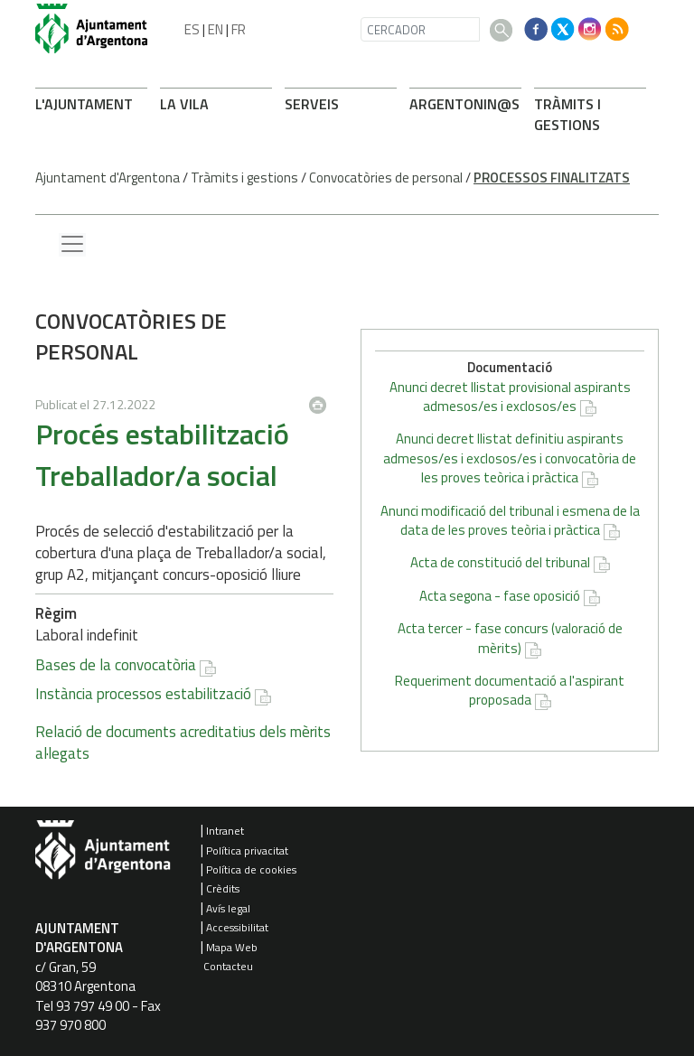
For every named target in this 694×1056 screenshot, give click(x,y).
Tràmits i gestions (244, 177)
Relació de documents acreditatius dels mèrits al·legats (183, 742)
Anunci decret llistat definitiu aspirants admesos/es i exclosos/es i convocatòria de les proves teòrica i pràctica (509, 458)
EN (215, 29)
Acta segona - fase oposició (499, 595)
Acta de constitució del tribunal (500, 562)
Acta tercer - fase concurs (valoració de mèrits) (510, 638)
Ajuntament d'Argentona (107, 177)
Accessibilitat (237, 927)
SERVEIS (312, 104)
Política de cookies (251, 869)
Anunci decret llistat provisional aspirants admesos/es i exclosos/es (510, 396)
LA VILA (184, 104)
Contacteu (228, 966)
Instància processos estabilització (143, 694)
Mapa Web (232, 947)
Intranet (225, 830)
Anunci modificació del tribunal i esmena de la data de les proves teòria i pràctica (510, 520)
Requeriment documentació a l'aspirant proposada (509, 690)
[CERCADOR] (420, 29)
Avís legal (228, 908)
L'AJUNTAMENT (84, 104)
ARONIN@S (464, 104)
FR (238, 29)
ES (192, 29)
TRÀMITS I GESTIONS (567, 114)
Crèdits (222, 888)
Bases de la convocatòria (115, 665)
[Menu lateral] (72, 245)
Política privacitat (247, 850)
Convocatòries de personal (386, 177)
